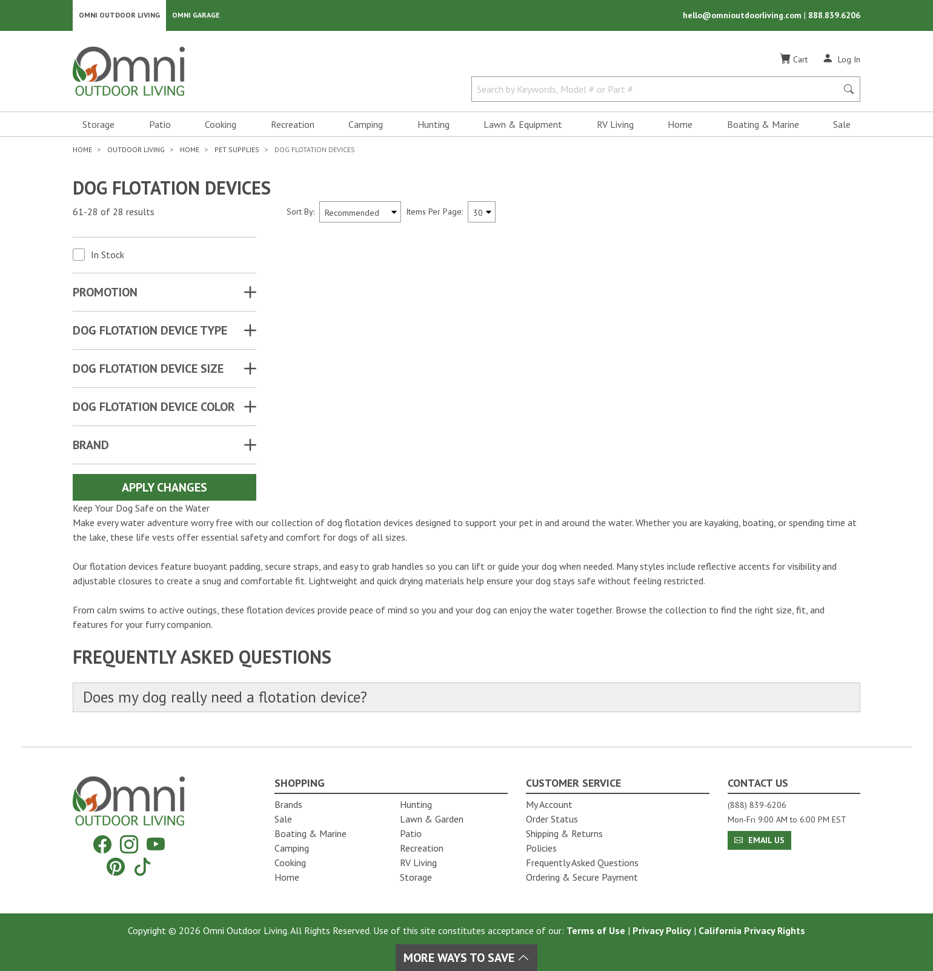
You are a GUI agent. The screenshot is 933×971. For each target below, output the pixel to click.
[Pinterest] (116, 866)
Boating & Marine (763, 125)
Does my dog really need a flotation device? (228, 698)
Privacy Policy (662, 930)
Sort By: (300, 212)
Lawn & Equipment (522, 125)
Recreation (292, 125)
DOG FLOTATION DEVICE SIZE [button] (148, 369)
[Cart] (794, 60)
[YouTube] (156, 844)
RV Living (615, 125)
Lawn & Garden (431, 819)
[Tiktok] (142, 866)
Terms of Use (595, 930)
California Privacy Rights (752, 930)
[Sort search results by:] (360, 212)
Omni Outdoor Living (119, 15)
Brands (288, 804)
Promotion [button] (105, 293)
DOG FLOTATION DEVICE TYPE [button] (150, 331)
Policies (541, 848)
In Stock (107, 255)
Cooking (220, 125)
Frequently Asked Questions (582, 862)
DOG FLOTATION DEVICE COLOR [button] (154, 407)
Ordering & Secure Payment (582, 877)
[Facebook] (102, 844)
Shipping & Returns (564, 833)
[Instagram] (129, 844)
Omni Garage (196, 15)
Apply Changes (164, 488)
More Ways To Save (466, 958)
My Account (549, 804)
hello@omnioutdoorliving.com (743, 15)
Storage (98, 125)
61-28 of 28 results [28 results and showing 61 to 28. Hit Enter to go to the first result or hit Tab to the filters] (113, 213)
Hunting (433, 125)
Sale (842, 125)
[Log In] (841, 59)
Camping (365, 125)
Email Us (759, 840)
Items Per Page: (434, 212)
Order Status (552, 819)
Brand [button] (91, 445)
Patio (160, 125)
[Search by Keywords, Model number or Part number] (658, 90)
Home (680, 125)
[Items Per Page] (482, 212)
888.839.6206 (834, 15)
